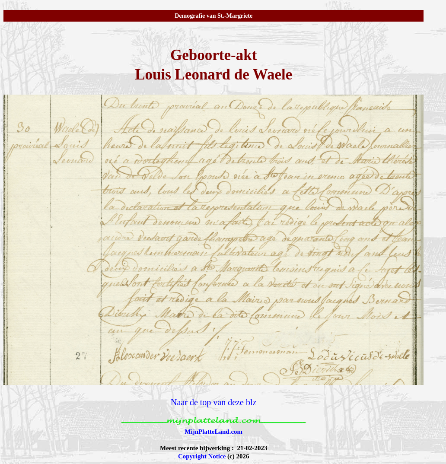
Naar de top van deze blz (213, 402)
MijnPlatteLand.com (213, 431)
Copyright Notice (202, 456)
